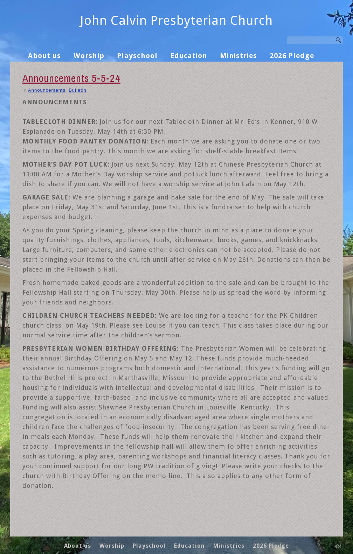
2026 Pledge (292, 55)
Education (188, 55)
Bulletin (77, 90)
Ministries (238, 55)
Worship (89, 55)
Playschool (137, 55)
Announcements (46, 90)
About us (44, 55)
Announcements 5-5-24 (71, 78)
